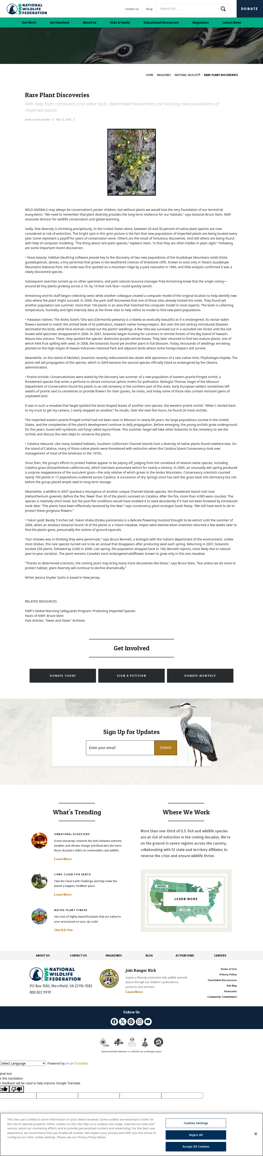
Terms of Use (228, 969)
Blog (149, 9)
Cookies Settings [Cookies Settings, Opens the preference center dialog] (196, 1123)
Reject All (196, 1135)
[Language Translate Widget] (23, 1063)
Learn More (63, 859)
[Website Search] (192, 8)
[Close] (256, 1134)
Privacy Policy (228, 974)
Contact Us (132, 9)
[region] (131, 1134)
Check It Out (63, 930)
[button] (165, 747)
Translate (77, 1063)
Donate (249, 9)
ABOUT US (43, 955)
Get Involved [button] (59, 23)
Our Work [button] (29, 23)
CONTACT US (78, 955)
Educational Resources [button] (161, 23)
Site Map (232, 985)
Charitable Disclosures (222, 980)
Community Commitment (222, 996)
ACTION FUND (185, 955)
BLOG (149, 955)
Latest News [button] (232, 23)
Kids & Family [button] (120, 23)
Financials (230, 991)
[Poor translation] (16, 1089)
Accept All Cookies (195, 1146)
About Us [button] (89, 23)
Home (149, 75)
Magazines (164, 75)
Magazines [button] (200, 23)
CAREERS (220, 955)
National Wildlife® (187, 75)
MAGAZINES (114, 955)
